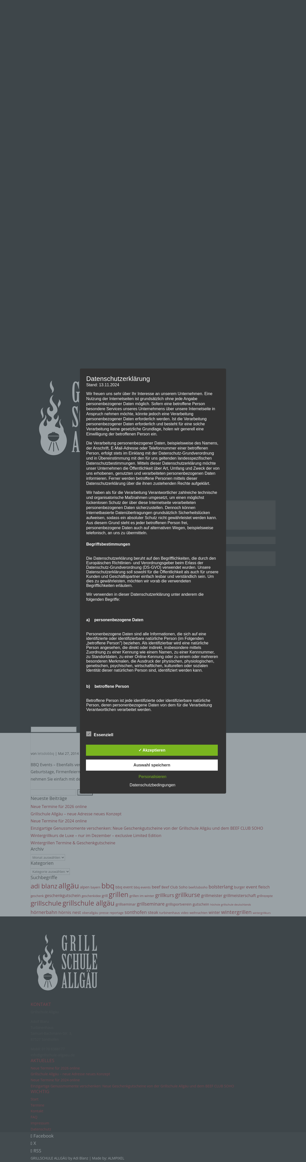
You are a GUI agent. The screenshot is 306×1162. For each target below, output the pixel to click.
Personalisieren (152, 776)
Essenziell (99, 734)
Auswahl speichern (152, 765)
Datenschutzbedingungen (152, 785)
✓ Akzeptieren (152, 750)
